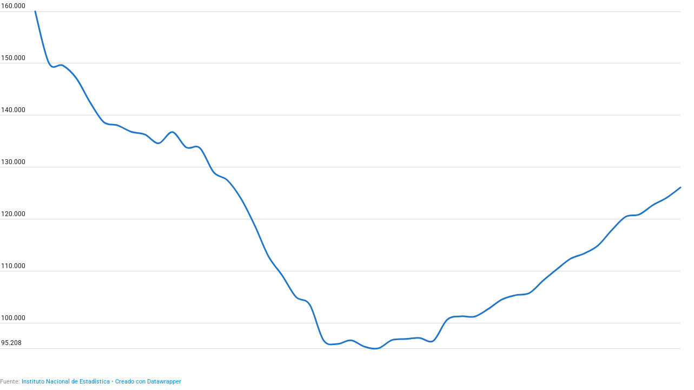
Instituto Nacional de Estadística (66, 381)
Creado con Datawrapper (148, 381)
